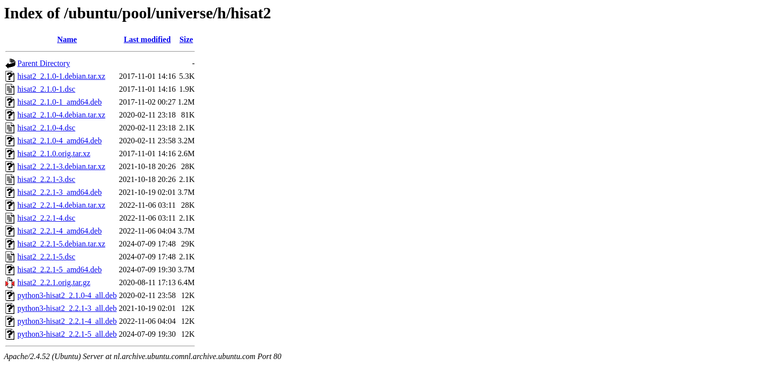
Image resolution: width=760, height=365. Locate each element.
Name (67, 39)
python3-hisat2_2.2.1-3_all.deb (67, 308)
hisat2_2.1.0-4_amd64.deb (59, 140)
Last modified (147, 39)
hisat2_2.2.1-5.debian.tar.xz (61, 244)
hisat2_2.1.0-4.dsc (46, 127)
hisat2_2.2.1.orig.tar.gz (53, 282)
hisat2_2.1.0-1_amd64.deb (59, 102)
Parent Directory (43, 63)
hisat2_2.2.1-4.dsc (46, 218)
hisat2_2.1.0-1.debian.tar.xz (61, 76)
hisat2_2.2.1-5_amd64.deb (59, 269)
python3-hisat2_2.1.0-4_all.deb (67, 295)
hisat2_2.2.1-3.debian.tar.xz (61, 166)
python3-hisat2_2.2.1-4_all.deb (67, 321)
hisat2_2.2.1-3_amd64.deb (59, 192)
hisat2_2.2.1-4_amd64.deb (59, 231)
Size (186, 39)
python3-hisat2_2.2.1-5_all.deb (67, 334)
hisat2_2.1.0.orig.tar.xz (53, 153)
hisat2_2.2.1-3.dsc (46, 179)
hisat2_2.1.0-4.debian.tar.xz (61, 115)
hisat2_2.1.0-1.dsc (46, 89)
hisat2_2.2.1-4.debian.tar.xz (61, 205)
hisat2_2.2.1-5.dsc (46, 256)
